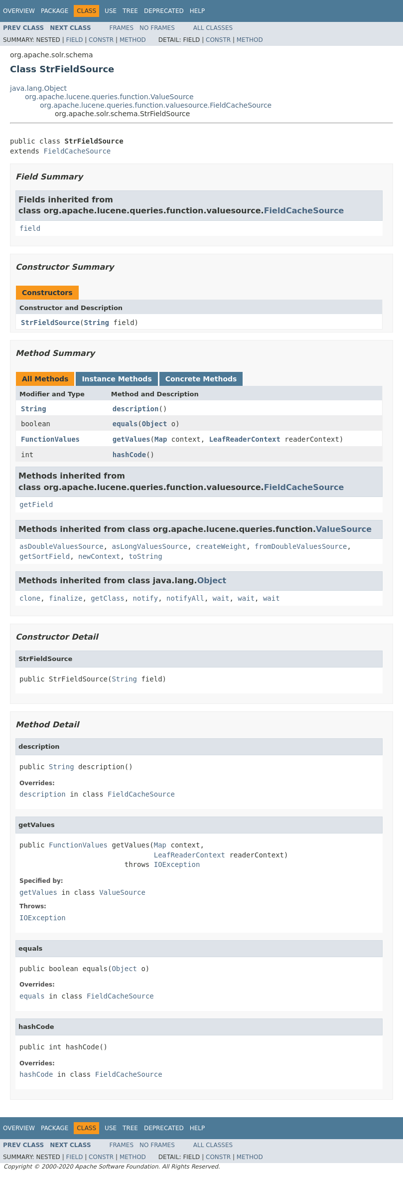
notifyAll (185, 598)
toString (145, 556)
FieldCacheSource (77, 151)
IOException (177, 864)
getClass (107, 598)
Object (154, 424)
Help (197, 10)
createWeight (221, 546)
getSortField (44, 556)
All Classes (213, 27)
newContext (99, 556)
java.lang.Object (38, 88)
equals (125, 424)
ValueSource (344, 529)
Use (111, 10)
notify (145, 598)
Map (160, 439)
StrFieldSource (50, 323)
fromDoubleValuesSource (301, 546)
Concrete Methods (201, 379)
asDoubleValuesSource (61, 546)
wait (221, 598)
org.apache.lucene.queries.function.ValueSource (109, 97)
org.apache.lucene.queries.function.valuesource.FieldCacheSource (155, 105)
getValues (131, 439)
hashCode (129, 455)
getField (36, 504)
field (29, 228)
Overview (19, 10)
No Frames (157, 27)
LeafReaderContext (244, 439)
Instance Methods (116, 379)
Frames (122, 27)
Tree (130, 10)
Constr (101, 39)
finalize (65, 598)
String (96, 323)
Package (54, 10)
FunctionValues (50, 439)
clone (29, 598)
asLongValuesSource (149, 546)
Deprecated (164, 10)
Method (133, 39)
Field (74, 39)
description (136, 409)
